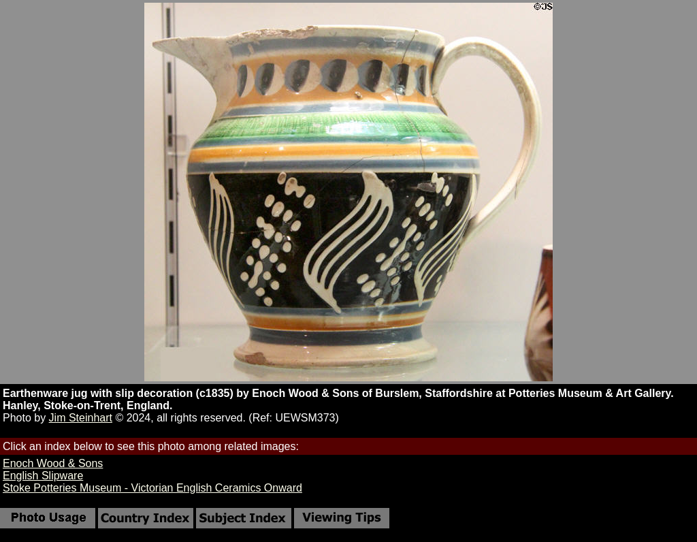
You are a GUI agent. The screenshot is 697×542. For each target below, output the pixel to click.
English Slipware (43, 475)
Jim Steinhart (80, 418)
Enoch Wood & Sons (53, 463)
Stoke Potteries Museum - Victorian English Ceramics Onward (152, 488)
